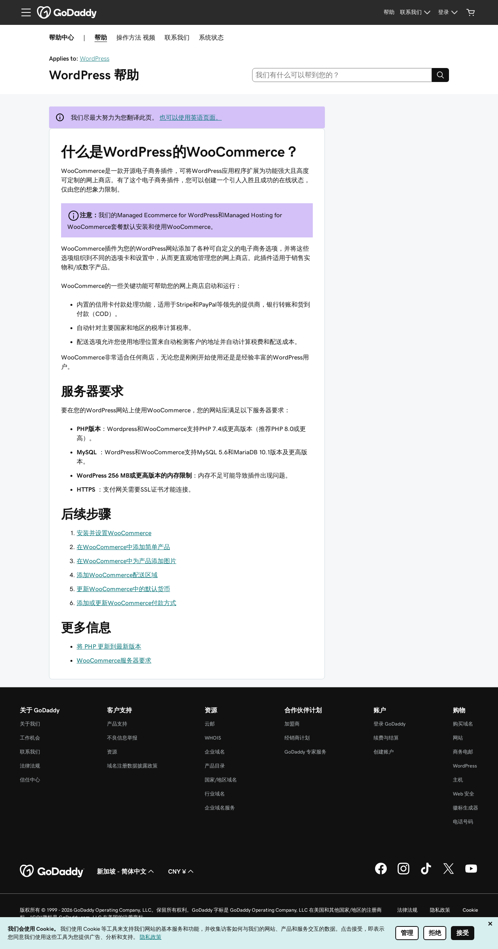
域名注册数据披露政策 (132, 765)
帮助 (101, 37)
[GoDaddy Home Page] (52, 871)
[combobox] (342, 75)
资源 (112, 751)
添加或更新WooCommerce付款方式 (126, 603)
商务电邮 (463, 751)
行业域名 (215, 793)
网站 (458, 737)
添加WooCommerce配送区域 (117, 575)
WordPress (94, 58)
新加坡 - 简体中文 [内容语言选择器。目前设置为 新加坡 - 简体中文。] (126, 871)
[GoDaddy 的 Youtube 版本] (471, 873)
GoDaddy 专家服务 (305, 751)
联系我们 (177, 37)
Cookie (470, 909)
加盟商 (292, 723)
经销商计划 (297, 737)
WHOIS (213, 737)
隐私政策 (440, 909)
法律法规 (30, 765)
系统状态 (211, 37)
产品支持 (117, 723)
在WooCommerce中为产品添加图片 (126, 561)
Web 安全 (463, 793)
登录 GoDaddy (389, 723)
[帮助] (389, 12)
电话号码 (463, 821)
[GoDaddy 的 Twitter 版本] (449, 873)
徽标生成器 (465, 807)
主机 (458, 779)
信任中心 (30, 779)
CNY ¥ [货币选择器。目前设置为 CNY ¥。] (181, 871)
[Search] (440, 75)
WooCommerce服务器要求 (114, 660)
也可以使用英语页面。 (191, 117)
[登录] (449, 12)
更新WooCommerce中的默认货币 (123, 589)
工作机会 (30, 737)
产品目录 (215, 765)
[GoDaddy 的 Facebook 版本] (381, 873)
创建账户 (384, 751)
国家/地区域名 (221, 779)
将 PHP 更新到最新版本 (109, 646)
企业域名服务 (220, 807)
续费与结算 (386, 737)
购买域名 (463, 723)
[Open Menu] (23, 12)
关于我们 (30, 723)
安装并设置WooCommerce (114, 533)
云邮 (210, 723)
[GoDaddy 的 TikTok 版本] (426, 873)
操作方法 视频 (135, 37)
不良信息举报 (122, 737)
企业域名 (215, 751)
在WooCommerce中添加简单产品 (123, 547)
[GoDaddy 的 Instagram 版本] (403, 873)
